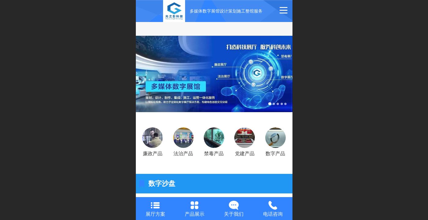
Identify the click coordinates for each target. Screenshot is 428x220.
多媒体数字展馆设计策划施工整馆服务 (226, 11)
